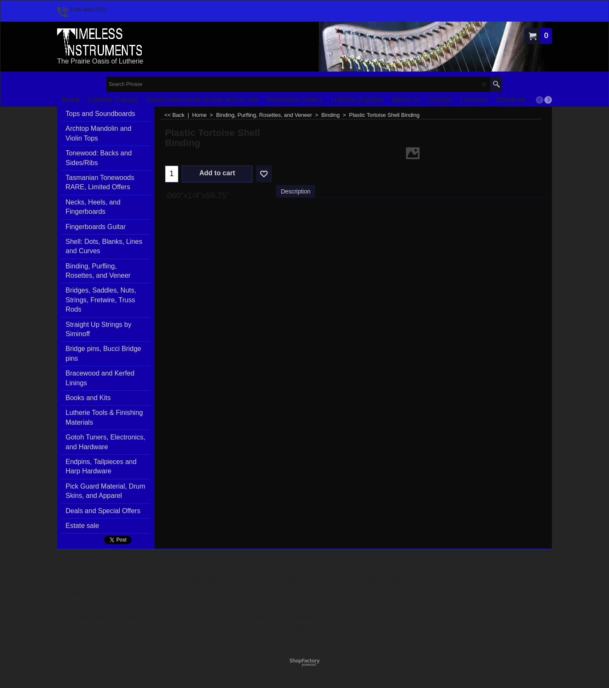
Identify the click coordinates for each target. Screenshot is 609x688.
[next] (548, 100)
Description (295, 191)
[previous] (539, 100)
